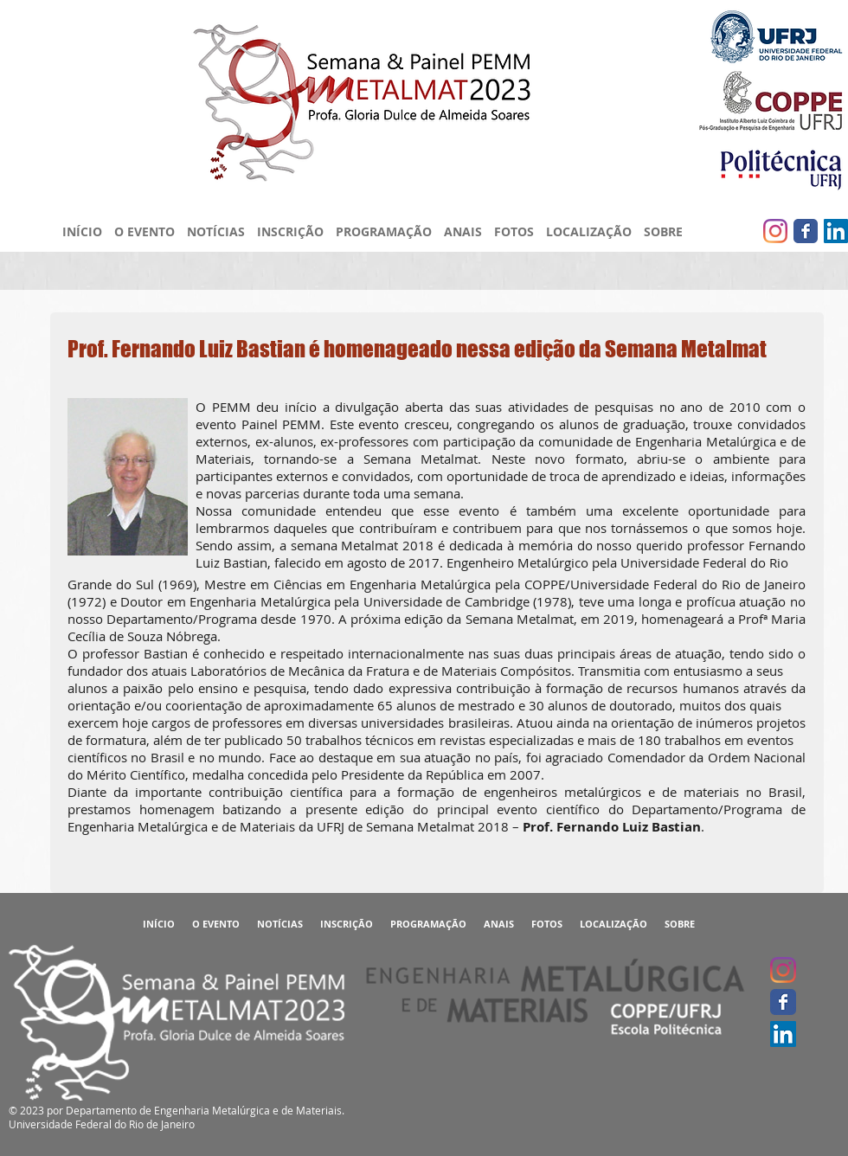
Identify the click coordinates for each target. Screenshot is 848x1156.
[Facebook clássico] (805, 231)
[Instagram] (775, 231)
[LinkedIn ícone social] (836, 231)
